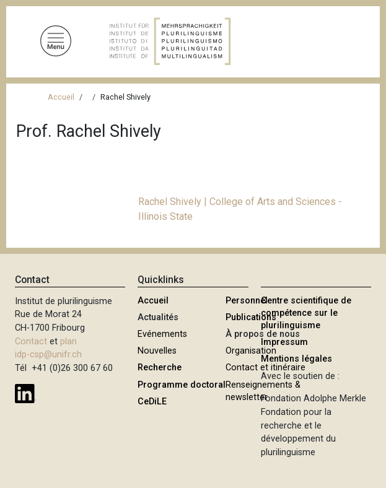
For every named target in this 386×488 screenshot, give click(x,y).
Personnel (247, 300)
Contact (31, 341)
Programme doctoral (182, 385)
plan (68, 341)
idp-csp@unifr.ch (48, 354)
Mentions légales (296, 359)
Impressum (284, 342)
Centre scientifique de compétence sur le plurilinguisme (306, 313)
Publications (251, 317)
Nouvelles (157, 351)
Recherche (160, 367)
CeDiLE (152, 401)
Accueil (61, 97)
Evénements (162, 334)
